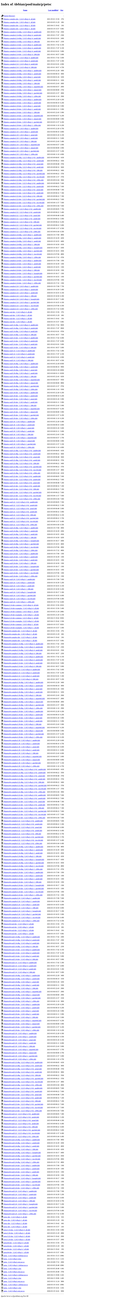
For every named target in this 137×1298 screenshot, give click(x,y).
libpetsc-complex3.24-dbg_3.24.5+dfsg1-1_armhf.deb (22, 241)
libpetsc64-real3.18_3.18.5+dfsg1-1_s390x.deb (20, 1059)
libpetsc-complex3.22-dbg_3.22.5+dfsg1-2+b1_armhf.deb (24, 167)
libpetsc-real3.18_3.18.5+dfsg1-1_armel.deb (19, 428)
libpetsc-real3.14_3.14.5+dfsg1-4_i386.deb (18, 360)
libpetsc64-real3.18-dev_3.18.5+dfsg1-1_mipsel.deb (22, 1024)
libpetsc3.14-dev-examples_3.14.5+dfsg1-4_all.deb (21, 608)
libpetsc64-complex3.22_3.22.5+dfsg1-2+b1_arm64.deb (23, 824)
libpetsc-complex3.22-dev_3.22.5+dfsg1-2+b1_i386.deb (23, 196)
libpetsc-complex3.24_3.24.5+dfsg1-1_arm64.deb (21, 289)
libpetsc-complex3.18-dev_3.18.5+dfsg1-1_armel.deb (22, 106)
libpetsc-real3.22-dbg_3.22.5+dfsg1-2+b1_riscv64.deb (22, 470)
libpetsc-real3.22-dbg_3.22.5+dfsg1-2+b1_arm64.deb (22, 454)
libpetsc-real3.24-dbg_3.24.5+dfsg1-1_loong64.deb (21, 541)
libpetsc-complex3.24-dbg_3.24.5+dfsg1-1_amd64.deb (22, 235)
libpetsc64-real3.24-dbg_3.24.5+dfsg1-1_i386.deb (21, 1149)
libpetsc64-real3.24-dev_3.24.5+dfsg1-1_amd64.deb (22, 1165)
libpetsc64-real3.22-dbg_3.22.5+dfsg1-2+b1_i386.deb (22, 1075)
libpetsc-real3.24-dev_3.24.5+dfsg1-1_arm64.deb (21, 557)
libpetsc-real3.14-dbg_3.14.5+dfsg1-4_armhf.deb (21, 331)
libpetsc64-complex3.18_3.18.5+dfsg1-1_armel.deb (21, 747)
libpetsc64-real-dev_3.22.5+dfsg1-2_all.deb (19, 930)
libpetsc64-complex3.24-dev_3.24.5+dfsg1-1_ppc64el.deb (24, 888)
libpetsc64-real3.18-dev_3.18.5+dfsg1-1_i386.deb (21, 1017)
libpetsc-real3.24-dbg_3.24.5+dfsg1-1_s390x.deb (21, 550)
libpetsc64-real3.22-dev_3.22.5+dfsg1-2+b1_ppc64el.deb (23, 1104)
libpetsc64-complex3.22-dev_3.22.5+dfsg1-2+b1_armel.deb (24, 802)
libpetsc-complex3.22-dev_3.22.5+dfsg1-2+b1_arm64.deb (24, 186)
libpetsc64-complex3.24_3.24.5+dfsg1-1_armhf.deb (21, 905)
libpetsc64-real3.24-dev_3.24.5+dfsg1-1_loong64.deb (22, 1178)
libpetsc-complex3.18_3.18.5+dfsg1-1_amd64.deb (21, 128)
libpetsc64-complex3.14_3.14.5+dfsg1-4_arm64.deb (22, 673)
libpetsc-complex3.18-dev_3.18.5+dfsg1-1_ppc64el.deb (23, 122)
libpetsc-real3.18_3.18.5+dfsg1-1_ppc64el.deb (20, 444)
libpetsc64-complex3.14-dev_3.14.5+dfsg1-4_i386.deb (22, 666)
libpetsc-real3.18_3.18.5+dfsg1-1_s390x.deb (19, 447)
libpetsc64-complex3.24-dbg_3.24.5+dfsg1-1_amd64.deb (23, 847)
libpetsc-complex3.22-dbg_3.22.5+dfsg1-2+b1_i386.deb (23, 170)
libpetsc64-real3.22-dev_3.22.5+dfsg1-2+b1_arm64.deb (23, 1091)
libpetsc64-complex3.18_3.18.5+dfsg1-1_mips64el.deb (23, 756)
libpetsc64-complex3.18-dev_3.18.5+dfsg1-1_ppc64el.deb (24, 734)
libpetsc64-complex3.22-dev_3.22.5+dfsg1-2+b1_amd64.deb (25, 795)
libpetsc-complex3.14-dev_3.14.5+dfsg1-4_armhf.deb (22, 51)
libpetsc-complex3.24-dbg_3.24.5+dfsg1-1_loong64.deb (23, 248)
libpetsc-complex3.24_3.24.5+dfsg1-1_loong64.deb (21, 299)
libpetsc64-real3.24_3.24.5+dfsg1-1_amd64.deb (20, 1191)
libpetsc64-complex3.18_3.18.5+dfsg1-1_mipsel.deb (22, 760)
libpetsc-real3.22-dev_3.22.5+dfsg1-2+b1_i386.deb (21, 489)
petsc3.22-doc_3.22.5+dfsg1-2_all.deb (17, 1236)
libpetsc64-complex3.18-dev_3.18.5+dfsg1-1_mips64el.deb (24, 727)
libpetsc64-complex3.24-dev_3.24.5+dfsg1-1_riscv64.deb (23, 892)
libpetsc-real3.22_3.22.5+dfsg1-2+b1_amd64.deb (21, 502)
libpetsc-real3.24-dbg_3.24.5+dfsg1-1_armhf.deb (21, 534)
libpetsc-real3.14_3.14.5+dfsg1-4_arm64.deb (19, 354)
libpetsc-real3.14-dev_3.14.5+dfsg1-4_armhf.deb (20, 344)
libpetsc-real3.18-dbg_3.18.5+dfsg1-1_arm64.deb (21, 367)
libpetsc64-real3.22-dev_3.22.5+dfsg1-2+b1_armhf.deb (23, 1098)
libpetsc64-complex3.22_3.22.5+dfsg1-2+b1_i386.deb (22, 834)
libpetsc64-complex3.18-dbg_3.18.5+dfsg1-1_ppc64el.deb (24, 705)
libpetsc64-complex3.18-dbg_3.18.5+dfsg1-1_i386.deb (23, 695)
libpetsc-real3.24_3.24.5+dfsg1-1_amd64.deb (19, 579)
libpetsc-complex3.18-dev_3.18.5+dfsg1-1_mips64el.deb (23, 116)
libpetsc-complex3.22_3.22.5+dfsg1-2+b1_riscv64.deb (22, 228)
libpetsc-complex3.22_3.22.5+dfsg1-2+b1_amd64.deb (22, 209)
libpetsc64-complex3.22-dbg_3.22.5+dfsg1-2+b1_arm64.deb (24, 773)
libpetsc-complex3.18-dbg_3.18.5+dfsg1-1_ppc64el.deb (23, 93)
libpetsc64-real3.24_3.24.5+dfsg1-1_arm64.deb (20, 1194)
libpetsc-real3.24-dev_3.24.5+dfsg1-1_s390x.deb (20, 576)
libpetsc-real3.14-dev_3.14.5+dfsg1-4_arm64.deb (21, 341)
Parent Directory (9, 16)
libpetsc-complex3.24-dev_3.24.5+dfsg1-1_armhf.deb (22, 267)
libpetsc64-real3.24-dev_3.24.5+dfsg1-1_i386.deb (21, 1175)
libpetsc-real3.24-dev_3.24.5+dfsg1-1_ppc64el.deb (21, 570)
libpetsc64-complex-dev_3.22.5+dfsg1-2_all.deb (20, 637)
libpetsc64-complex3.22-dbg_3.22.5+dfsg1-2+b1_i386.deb (24, 782)
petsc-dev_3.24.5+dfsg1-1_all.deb (15, 1227)
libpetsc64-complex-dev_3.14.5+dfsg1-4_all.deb (20, 631)
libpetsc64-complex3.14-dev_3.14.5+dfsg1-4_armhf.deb (23, 663)
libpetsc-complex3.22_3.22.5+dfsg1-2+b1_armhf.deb (22, 219)
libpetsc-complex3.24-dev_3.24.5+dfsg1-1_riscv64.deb (23, 280)
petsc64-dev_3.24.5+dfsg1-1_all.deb (16, 1252)
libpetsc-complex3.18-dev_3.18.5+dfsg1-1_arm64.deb (22, 103)
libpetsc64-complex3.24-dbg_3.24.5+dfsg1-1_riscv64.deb (24, 866)
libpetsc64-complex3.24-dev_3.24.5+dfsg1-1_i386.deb (22, 882)
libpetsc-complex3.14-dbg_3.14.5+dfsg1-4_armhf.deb (22, 38)
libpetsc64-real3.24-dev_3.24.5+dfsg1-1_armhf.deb (21, 1172)
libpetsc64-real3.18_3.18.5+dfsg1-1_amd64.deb (20, 1033)
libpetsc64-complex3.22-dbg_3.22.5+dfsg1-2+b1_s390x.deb (24, 792)
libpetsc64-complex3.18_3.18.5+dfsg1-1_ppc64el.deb (22, 763)
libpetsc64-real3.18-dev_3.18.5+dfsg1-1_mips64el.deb (22, 1020)
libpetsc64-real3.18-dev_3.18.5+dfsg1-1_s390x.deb (21, 1030)
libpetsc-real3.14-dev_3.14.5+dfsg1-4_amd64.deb (21, 338)
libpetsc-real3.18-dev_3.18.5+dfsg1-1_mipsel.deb (21, 412)
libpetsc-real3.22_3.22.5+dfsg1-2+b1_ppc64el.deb (21, 518)
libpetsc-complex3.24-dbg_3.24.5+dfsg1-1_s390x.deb (22, 257)
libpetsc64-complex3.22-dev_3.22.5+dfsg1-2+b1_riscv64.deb (25, 814)
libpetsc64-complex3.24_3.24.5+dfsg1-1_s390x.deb (21, 921)
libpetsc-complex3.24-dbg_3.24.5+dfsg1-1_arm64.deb (22, 238)
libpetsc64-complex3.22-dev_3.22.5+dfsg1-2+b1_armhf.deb (24, 805)
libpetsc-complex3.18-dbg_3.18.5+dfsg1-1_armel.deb (22, 77)
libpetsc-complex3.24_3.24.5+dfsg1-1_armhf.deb (21, 293)
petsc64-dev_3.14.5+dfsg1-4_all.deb (16, 1243)
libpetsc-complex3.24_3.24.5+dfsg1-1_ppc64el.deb (21, 302)
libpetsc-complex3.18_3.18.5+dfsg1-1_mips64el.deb (22, 145)
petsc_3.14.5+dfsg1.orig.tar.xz (14, 1262)
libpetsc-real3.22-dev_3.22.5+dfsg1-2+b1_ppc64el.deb (22, 492)
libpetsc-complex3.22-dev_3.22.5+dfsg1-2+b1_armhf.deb (23, 193)
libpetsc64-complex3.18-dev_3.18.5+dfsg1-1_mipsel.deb (23, 731)
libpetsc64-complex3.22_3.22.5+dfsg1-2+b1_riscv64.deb (23, 840)
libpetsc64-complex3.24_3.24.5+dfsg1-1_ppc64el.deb (22, 914)
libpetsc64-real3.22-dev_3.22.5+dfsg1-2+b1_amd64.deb (23, 1088)
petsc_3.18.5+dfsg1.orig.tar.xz (14, 1272)
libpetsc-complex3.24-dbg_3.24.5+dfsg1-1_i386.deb (22, 244)
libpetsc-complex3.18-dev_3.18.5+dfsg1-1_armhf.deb (22, 109)
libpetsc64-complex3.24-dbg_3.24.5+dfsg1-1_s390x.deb (23, 869)
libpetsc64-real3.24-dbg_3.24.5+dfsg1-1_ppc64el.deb (22, 1156)
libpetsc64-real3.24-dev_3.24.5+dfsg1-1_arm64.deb (21, 1169)
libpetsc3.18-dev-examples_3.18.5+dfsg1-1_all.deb (21, 615)
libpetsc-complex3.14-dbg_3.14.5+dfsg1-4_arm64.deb (22, 35)
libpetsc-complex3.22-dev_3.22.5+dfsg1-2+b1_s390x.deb (23, 206)
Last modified (53, 10)
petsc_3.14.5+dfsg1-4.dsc (12, 1259)
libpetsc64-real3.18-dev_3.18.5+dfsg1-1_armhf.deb (21, 1014)
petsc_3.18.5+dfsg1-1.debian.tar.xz (16, 1265)
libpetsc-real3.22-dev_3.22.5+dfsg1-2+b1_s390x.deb (22, 499)
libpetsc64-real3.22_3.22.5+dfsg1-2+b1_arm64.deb (21, 1117)
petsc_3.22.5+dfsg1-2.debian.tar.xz (16, 1275)
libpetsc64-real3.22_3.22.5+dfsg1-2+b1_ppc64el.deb (22, 1130)
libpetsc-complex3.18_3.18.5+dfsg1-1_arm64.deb (21, 132)
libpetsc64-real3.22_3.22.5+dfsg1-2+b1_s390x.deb (21, 1136)
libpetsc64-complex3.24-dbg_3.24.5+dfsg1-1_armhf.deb (23, 853)
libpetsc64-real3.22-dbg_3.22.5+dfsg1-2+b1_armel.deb (23, 1069)
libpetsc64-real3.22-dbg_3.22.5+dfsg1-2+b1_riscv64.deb (23, 1082)
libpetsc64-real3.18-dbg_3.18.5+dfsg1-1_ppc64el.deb (22, 998)
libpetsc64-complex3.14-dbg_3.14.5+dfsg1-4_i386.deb (23, 653)
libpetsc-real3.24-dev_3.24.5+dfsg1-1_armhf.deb (20, 560)
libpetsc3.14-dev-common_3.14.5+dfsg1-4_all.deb (21, 605)
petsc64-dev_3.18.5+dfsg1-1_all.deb (16, 1246)
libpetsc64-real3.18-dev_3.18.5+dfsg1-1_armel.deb (21, 1011)
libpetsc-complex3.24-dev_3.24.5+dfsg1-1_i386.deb (22, 270)
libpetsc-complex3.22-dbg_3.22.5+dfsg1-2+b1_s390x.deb (24, 180)
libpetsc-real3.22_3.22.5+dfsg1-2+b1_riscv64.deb (21, 521)
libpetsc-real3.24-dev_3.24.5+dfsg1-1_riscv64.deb (21, 573)
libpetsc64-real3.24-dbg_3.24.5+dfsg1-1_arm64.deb (21, 1143)
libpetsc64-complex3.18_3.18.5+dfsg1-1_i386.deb (21, 753)
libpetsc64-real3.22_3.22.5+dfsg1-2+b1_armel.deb (21, 1120)
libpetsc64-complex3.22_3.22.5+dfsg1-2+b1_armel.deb (23, 827)
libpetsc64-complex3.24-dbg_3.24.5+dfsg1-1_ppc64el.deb (24, 863)
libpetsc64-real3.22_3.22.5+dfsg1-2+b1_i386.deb (21, 1127)
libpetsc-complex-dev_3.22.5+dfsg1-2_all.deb (19, 25)
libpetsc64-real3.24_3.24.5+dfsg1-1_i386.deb (19, 1201)
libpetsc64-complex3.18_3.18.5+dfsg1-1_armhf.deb (21, 750)
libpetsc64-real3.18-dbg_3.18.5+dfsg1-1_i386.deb (21, 988)
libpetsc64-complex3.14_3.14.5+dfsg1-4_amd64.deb (22, 669)
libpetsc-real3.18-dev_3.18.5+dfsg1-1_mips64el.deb (22, 409)
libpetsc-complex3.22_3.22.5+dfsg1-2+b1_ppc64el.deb (23, 225)
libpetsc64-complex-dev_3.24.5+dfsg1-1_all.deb (20, 640)
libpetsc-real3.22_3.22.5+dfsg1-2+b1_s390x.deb (20, 525)
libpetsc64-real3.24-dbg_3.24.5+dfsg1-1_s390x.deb (21, 1162)
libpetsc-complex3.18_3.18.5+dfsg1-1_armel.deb (21, 135)
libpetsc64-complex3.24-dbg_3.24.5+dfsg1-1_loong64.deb (24, 859)
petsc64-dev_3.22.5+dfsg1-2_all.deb (16, 1249)
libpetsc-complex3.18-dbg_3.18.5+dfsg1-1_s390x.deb (22, 96)
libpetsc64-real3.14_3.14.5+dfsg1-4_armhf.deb (20, 969)
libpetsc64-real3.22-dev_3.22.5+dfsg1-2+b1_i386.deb (22, 1101)
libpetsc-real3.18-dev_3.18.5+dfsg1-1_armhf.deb (20, 402)
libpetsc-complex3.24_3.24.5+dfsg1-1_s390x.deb (21, 309)
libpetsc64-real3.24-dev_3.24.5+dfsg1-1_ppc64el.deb (22, 1181)
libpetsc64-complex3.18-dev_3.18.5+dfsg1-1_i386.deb (22, 724)
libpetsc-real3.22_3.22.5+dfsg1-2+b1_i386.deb (20, 515)
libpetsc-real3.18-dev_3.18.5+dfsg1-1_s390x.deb (20, 418)
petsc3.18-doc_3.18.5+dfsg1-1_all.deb (17, 1233)
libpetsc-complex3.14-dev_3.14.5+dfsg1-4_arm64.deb (22, 48)
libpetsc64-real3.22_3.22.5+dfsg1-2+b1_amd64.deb (21, 1114)
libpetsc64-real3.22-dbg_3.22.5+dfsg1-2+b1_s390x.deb (23, 1085)
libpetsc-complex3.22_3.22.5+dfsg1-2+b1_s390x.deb (22, 232)
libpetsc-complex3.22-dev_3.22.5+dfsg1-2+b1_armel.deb (23, 190)
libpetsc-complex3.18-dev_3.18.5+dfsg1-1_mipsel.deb (22, 119)
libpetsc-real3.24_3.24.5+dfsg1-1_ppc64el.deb (20, 595)
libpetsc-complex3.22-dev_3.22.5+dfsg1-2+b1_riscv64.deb (24, 203)
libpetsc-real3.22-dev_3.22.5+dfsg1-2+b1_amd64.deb (22, 476)
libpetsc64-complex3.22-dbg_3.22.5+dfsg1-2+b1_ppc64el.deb (25, 785)
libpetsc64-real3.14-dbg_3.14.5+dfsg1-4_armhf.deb (21, 943)
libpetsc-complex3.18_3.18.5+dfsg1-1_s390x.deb (21, 154)
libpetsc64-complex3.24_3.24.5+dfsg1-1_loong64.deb (22, 911)
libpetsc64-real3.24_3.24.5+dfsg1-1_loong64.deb (21, 1204)
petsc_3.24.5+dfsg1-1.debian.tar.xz (16, 1285)
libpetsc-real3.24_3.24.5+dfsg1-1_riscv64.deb (19, 599)
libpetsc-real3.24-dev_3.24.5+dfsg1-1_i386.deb (20, 563)
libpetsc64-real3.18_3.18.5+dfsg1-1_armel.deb (20, 1040)
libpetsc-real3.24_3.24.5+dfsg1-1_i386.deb (18, 589)
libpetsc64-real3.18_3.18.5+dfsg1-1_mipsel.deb (20, 1053)
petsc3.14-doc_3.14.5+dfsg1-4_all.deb (17, 1230)
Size (61, 10)
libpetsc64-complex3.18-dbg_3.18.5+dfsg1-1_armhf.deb (23, 692)
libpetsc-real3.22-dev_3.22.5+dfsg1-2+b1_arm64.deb (22, 479)
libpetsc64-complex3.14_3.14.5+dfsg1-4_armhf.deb (21, 676)
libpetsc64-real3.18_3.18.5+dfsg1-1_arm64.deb (20, 1037)
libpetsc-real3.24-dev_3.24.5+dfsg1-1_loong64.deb (21, 566)
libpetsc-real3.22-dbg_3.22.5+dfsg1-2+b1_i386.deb (21, 463)
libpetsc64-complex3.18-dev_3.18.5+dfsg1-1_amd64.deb (23, 711)
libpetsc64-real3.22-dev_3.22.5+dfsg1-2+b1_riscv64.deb (23, 1107)
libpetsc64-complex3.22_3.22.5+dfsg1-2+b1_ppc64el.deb (23, 837)
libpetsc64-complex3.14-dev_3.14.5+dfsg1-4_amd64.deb (23, 657)
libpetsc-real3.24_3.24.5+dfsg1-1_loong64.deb (20, 592)
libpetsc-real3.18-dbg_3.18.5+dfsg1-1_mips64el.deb (22, 380)
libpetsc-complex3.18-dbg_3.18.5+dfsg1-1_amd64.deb (22, 70)
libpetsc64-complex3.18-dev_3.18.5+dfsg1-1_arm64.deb (23, 715)
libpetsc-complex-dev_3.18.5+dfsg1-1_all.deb (19, 22)
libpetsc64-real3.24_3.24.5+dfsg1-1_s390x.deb (20, 1214)
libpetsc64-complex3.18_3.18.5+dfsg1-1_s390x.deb (21, 766)
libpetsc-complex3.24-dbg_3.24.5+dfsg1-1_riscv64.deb (23, 254)
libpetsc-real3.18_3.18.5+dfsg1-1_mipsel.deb (19, 441)
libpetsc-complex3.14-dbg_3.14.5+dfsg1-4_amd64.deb (22, 32)
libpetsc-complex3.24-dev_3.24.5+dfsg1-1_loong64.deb (23, 273)
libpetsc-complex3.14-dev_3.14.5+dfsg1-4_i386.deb (22, 54)
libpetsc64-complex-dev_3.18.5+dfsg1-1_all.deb (20, 634)
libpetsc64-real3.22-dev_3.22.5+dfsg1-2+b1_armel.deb (23, 1095)
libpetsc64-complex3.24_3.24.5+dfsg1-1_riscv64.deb (22, 917)
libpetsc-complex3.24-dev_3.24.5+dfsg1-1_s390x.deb (22, 283)
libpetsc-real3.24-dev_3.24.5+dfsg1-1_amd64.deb (21, 554)
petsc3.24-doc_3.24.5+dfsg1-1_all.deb (17, 1239)
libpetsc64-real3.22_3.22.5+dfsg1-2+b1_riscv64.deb (22, 1133)
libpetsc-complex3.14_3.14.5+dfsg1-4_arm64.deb (21, 61)
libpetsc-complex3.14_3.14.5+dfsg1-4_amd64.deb (21, 58)
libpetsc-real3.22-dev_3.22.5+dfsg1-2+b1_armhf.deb (22, 486)
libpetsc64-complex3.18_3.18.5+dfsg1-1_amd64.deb (22, 740)
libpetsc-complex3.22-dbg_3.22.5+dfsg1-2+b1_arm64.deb (24, 161)
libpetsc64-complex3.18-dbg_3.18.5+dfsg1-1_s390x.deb (23, 708)
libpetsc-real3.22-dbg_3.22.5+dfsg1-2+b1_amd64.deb (22, 450)
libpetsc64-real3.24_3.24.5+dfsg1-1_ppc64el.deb (20, 1207)
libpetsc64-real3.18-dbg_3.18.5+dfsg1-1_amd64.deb (22, 975)
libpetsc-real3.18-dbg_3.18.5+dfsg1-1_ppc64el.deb (21, 386)
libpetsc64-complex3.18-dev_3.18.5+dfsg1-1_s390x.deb (23, 737)
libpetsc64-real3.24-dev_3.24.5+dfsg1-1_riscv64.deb (22, 1185)
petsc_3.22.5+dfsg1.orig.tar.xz (14, 1281)
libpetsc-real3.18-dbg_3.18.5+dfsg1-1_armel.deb (20, 370)
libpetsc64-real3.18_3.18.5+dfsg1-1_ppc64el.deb (20, 1056)
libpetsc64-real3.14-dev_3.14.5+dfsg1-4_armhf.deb (21, 956)
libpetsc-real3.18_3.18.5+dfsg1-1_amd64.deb (19, 422)
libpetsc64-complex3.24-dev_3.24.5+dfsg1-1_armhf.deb (23, 879)
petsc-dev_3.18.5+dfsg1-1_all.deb (15, 1220)
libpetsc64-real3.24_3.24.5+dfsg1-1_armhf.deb (20, 1198)
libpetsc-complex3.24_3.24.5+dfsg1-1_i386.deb (20, 296)
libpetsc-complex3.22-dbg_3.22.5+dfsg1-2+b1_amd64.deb (24, 157)
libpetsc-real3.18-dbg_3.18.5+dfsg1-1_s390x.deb (21, 389)
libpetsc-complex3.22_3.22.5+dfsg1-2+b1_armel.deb (22, 215)
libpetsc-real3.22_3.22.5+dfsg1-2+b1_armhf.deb (20, 512)
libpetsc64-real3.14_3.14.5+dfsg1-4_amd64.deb (20, 963)
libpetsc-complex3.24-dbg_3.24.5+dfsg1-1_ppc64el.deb (23, 251)
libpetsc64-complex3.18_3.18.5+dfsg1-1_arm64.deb (22, 744)
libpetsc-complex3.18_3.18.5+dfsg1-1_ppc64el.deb (21, 151)
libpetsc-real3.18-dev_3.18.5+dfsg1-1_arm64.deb (21, 396)
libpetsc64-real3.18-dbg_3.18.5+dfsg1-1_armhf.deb (21, 985)
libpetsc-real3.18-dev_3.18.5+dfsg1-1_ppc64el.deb (21, 415)
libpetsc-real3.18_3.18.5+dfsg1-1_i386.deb (18, 434)
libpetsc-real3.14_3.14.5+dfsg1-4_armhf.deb (19, 357)
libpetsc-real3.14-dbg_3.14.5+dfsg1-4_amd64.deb (21, 325)
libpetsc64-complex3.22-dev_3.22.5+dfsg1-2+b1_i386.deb (24, 808)
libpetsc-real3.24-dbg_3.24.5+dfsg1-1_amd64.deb (21, 528)
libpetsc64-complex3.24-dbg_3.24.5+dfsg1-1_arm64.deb (23, 850)
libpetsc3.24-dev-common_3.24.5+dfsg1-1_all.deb (21, 624)
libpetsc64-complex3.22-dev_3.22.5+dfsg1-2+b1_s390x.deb (24, 818)
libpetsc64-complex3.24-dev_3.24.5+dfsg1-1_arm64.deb (23, 876)
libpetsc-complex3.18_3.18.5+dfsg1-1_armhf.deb (21, 138)
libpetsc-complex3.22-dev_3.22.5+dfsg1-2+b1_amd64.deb (24, 183)
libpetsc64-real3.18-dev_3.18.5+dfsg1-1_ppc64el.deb (22, 1027)
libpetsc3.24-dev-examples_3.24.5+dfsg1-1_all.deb (21, 628)
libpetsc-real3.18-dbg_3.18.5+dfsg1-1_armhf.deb (21, 373)
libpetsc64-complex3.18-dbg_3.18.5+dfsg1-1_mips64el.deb (24, 698)
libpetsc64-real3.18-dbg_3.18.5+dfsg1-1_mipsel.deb (22, 995)
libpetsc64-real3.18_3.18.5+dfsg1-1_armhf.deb (20, 1043)
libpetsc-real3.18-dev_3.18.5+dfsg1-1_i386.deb (20, 405)
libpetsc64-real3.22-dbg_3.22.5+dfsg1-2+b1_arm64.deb (23, 1066)
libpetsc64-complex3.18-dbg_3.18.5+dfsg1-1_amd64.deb (23, 682)
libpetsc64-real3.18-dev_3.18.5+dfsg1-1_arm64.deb (21, 1008)
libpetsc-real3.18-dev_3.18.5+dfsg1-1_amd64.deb (21, 393)
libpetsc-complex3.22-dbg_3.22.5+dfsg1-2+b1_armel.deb (23, 164)
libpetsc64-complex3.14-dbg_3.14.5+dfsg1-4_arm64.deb (23, 647)
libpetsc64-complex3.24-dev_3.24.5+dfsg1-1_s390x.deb (23, 895)
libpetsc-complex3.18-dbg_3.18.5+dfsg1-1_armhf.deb (22, 80)
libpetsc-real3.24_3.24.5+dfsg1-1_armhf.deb (19, 586)
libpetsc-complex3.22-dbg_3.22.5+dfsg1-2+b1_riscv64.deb (24, 177)
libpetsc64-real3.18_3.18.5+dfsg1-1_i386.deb (19, 1046)
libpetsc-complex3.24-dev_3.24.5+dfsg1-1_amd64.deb (22, 260)
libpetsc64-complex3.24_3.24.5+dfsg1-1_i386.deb (21, 908)
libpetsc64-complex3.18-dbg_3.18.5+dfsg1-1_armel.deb (23, 689)
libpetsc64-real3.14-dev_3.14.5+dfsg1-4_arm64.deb (21, 953)
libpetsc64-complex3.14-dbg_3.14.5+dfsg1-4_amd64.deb (23, 644)
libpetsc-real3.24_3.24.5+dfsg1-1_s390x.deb (19, 602)
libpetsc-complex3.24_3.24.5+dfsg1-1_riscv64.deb (21, 306)
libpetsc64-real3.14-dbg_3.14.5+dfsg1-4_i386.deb (21, 946)
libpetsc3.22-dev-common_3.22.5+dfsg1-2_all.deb (21, 618)
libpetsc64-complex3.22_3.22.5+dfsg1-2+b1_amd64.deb (23, 821)
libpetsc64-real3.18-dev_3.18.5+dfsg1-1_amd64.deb (22, 1004)
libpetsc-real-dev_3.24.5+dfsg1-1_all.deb (18, 322)
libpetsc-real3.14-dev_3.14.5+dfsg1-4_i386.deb (20, 347)
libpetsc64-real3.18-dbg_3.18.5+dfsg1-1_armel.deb (21, 982)
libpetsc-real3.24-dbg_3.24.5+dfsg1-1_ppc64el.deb (21, 544)
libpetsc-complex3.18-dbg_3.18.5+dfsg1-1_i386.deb (22, 83)
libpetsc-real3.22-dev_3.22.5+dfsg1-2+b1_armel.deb (22, 483)
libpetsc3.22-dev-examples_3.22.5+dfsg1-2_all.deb (21, 621)
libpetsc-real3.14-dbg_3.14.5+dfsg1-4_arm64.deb (21, 328)
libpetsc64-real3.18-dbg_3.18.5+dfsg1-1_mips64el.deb (22, 991)
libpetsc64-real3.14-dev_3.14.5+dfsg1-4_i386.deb (21, 959)
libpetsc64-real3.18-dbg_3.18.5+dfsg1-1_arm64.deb (21, 979)
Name (25, 10)
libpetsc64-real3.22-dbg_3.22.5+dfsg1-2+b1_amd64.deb (23, 1062)
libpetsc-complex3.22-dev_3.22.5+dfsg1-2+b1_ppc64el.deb (24, 199)
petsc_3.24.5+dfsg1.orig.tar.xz (14, 1291)
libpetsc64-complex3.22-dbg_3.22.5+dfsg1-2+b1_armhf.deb (24, 779)
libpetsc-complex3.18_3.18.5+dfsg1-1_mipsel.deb (21, 148)
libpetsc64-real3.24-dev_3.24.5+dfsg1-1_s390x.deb (21, 1188)
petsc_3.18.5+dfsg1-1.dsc (12, 1268)
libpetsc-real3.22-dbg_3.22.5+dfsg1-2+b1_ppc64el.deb (23, 467)
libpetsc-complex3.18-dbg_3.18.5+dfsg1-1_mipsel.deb (22, 90)
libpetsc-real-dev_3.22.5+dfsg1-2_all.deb (18, 318)
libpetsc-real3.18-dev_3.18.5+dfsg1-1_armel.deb (20, 399)
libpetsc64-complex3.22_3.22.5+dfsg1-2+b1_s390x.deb (23, 843)
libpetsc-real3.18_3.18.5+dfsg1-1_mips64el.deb (20, 438)
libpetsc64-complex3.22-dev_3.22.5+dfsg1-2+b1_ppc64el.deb (25, 811)
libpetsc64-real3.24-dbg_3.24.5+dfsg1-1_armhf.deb (21, 1146)
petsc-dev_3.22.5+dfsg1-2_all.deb (15, 1223)
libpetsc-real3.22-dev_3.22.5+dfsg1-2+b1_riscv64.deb (22, 496)
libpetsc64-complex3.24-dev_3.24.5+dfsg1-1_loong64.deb (24, 885)
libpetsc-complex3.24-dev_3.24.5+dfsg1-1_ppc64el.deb (23, 277)
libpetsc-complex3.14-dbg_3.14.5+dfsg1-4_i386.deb (22, 42)
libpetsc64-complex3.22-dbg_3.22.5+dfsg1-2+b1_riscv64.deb (25, 789)
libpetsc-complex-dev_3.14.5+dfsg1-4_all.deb (19, 19)
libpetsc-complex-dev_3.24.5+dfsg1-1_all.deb (19, 29)
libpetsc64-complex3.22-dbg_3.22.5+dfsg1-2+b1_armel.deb (24, 776)
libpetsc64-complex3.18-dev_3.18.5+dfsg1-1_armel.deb (23, 718)
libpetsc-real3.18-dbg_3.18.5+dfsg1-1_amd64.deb (21, 364)
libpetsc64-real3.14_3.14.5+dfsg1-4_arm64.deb (20, 966)
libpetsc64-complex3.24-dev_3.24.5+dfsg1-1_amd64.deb (23, 872)
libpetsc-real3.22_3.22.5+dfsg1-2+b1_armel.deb (20, 508)
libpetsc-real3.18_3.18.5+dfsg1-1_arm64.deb (19, 425)
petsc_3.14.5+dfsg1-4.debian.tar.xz (16, 1256)
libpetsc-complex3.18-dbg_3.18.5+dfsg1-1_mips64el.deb (23, 87)
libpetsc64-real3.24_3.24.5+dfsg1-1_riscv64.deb (20, 1210)
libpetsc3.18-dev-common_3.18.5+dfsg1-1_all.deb (21, 612)
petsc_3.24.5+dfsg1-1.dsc (12, 1288)
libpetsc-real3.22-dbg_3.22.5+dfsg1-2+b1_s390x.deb (22, 473)
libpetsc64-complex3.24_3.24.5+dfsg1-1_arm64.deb (22, 901)
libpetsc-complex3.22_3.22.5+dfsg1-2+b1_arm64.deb (22, 212)
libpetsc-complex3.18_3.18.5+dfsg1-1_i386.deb (20, 141)
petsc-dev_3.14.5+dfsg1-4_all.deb (15, 1217)
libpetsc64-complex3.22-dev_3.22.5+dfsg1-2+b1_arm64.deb (24, 798)
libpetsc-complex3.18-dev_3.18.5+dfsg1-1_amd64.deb (22, 99)
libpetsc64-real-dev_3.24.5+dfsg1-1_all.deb (19, 934)
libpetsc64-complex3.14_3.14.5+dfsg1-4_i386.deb (21, 679)
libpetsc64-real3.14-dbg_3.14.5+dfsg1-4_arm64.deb (21, 940)
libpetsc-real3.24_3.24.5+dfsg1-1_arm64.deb (19, 583)
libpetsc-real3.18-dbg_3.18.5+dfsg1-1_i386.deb (20, 376)
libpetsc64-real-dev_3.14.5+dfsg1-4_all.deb (19, 924)
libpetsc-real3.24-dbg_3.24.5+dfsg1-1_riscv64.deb (21, 547)
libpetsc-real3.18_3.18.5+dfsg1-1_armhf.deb (19, 431)
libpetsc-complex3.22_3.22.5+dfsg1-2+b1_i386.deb (21, 222)
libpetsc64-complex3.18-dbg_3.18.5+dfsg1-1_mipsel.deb (23, 702)
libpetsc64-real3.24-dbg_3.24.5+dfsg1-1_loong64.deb (22, 1153)
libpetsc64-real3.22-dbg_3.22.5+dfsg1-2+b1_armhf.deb (23, 1072)
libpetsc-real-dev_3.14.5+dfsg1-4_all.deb (18, 312)
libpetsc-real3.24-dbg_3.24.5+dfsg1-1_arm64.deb (21, 531)
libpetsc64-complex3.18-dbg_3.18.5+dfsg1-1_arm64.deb (23, 686)
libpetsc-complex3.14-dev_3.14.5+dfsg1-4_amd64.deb (22, 45)
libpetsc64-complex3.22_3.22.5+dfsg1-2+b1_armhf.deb (23, 830)
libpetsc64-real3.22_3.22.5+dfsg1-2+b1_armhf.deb (21, 1124)
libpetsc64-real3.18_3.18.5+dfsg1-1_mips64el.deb (21, 1049)
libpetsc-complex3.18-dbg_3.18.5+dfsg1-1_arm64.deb (22, 74)
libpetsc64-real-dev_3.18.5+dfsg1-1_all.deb (19, 927)
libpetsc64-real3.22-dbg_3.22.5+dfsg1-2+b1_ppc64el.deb (23, 1078)
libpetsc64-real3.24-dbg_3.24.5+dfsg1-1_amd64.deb (22, 1140)
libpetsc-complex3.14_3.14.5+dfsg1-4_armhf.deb (21, 64)
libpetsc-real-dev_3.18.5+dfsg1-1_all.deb (18, 315)
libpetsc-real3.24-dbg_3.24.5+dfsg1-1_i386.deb (20, 537)
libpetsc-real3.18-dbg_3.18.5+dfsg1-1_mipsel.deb (21, 383)
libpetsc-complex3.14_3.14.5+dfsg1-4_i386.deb (20, 67)
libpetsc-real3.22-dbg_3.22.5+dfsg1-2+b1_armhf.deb (22, 460)
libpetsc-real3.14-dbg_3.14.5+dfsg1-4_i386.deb (20, 335)
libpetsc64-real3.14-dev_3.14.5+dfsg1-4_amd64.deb (22, 950)
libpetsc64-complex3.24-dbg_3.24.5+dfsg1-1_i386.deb (23, 856)
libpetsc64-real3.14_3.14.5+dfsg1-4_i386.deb (19, 972)
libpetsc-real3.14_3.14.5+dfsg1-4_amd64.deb (19, 351)
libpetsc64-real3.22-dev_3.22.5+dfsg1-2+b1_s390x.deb (23, 1111)
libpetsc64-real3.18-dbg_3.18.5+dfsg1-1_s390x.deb (21, 1001)
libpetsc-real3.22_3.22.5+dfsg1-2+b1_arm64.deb (20, 505)
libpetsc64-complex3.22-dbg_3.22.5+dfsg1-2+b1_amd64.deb (25, 769)
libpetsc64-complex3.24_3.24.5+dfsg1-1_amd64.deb (22, 898)
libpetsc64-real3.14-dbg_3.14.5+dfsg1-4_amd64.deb (22, 937)
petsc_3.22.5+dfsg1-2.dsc (12, 1278)
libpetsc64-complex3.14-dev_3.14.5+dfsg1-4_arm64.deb (23, 660)
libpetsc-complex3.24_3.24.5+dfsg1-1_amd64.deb (21, 286)
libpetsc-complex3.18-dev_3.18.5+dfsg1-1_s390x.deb (22, 125)
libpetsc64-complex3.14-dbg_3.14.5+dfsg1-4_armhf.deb (23, 650)
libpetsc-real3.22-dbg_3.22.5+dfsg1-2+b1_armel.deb (22, 457)
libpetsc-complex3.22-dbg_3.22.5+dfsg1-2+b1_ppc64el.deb (24, 174)
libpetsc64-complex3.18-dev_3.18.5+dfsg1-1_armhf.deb (23, 721)
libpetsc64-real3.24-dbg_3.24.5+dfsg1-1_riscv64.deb (22, 1159)
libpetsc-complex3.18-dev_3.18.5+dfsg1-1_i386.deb (22, 112)
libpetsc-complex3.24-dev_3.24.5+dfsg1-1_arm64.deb (22, 264)
